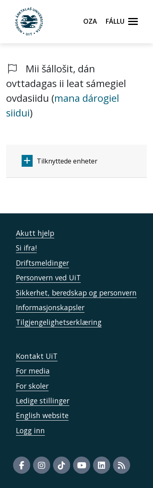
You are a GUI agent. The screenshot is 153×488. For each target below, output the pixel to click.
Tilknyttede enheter (60, 161)
